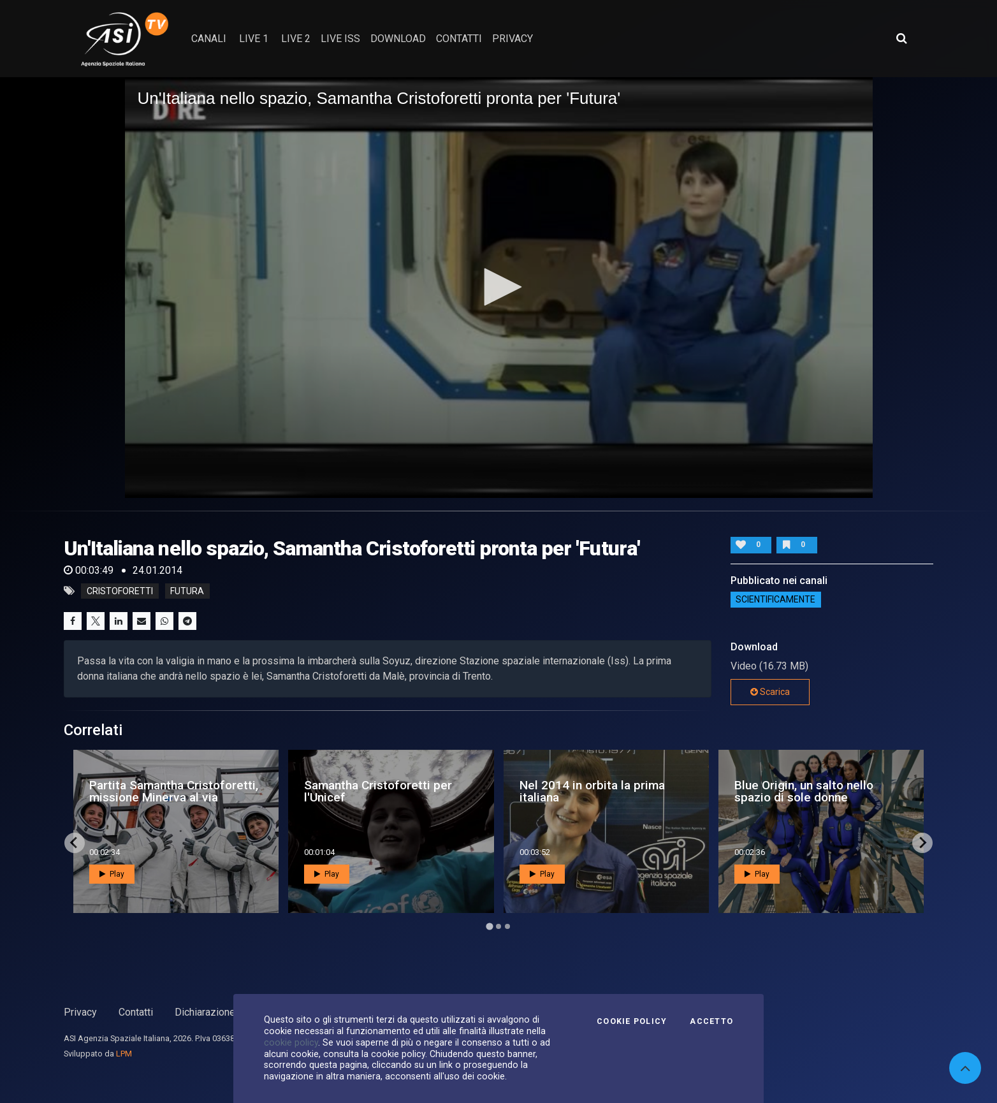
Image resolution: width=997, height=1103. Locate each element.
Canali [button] (208, 39)
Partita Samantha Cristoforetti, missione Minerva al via (173, 791)
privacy (512, 39)
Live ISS (340, 39)
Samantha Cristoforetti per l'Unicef (378, 791)
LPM (124, 1053)
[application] (499, 287)
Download (398, 39)
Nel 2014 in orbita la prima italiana (592, 791)
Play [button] (111, 874)
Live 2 (295, 39)
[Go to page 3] (507, 926)
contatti (459, 39)
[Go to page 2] (498, 926)
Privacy (80, 1012)
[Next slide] (922, 843)
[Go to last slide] (74, 843)
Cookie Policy (632, 1021)
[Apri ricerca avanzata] (901, 38)
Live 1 (253, 39)
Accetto (711, 1021)
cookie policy (291, 1042)
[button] (498, 287)
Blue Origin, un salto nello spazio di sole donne (803, 791)
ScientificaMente (775, 599)
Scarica (770, 692)
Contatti (136, 1012)
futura (187, 591)
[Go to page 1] (489, 926)
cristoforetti (120, 591)
